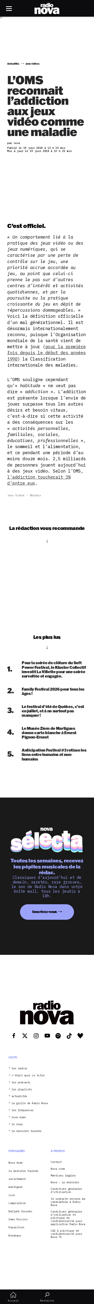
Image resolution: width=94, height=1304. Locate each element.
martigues (15, 1187)
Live (11, 1195)
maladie (35, 495)
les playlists (22, 1089)
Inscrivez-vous (44, 911)
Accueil (13, 1297)
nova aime (19, 1117)
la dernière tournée (26, 1131)
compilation (17, 1203)
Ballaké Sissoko (20, 1211)
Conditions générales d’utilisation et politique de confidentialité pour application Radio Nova (68, 1218)
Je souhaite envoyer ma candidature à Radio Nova (68, 1201)
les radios (19, 1068)
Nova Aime (15, 1162)
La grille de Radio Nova (30, 1103)
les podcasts (21, 1082)
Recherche (47, 1297)
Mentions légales (63, 1175)
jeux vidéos (16, 495)
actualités (19, 1096)
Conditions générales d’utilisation (66, 1190)
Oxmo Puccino (17, 1219)
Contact (56, 1162)
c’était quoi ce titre (28, 1075)
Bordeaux (14, 1235)
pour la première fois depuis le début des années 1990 (46, 353)
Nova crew (58, 1168)
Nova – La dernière (65, 1182)
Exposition (16, 1227)
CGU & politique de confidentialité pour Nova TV (66, 1233)
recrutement (17, 1179)
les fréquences (23, 1110)
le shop (17, 1124)
